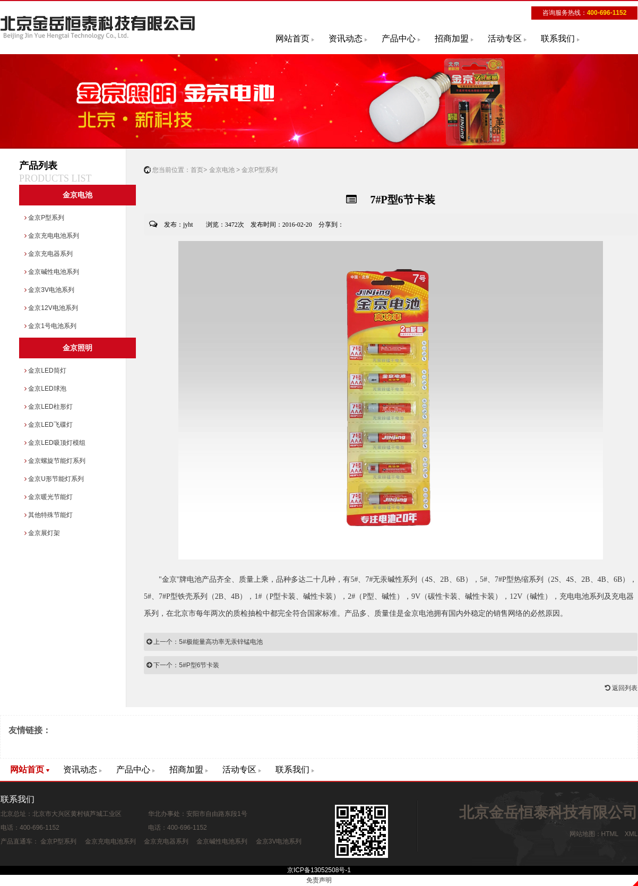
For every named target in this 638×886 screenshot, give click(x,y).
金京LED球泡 (45, 388)
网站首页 (292, 38)
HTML (609, 834)
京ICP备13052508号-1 (319, 870)
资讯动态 (346, 38)
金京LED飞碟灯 (48, 424)
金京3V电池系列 (49, 290)
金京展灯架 (42, 533)
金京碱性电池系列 (51, 272)
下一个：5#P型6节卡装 (182, 665)
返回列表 (621, 688)
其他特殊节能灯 (48, 515)
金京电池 (77, 195)
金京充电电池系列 (51, 235)
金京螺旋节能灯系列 (54, 460)
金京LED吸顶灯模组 (54, 442)
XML (631, 834)
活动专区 (505, 38)
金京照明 (77, 348)
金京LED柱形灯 (48, 406)
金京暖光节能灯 (48, 497)
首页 (197, 170)
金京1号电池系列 (50, 326)
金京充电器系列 (48, 253)
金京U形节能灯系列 (54, 479)
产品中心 (399, 38)
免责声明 (319, 880)
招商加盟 (452, 38)
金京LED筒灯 (45, 370)
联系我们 (558, 38)
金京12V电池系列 (51, 308)
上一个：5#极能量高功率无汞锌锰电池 (204, 642)
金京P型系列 (44, 217)
